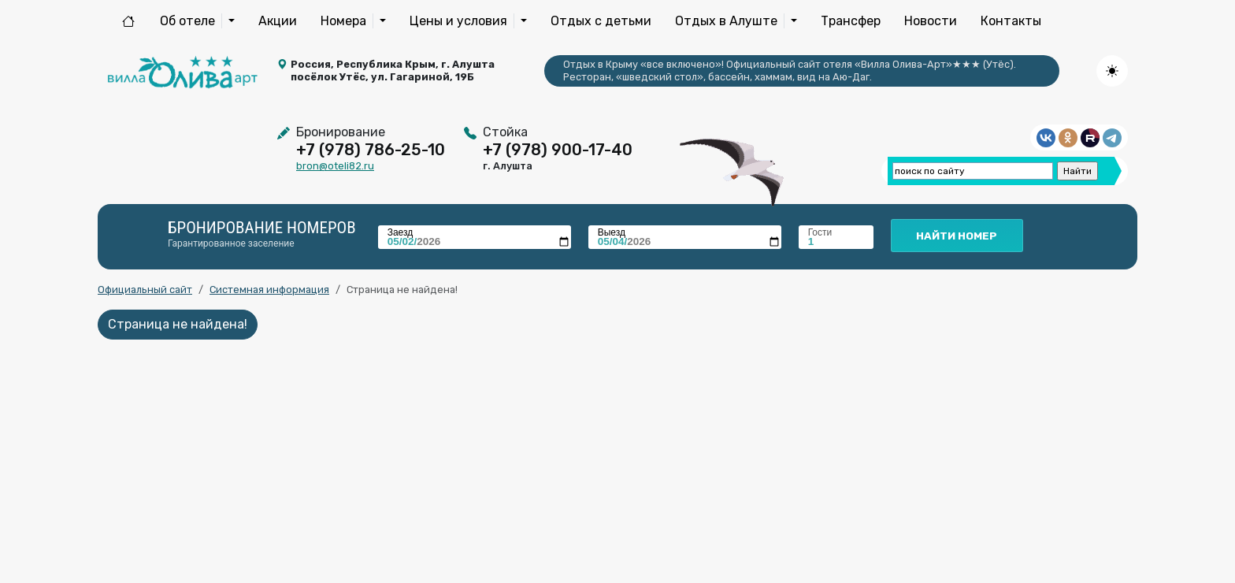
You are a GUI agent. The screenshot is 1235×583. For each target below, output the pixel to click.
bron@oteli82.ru (335, 166)
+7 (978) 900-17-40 (557, 149)
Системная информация (269, 289)
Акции (277, 20)
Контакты (1011, 20)
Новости (930, 20)
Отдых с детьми (601, 20)
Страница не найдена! (177, 324)
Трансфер (851, 20)
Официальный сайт (145, 289)
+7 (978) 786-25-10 (370, 149)
